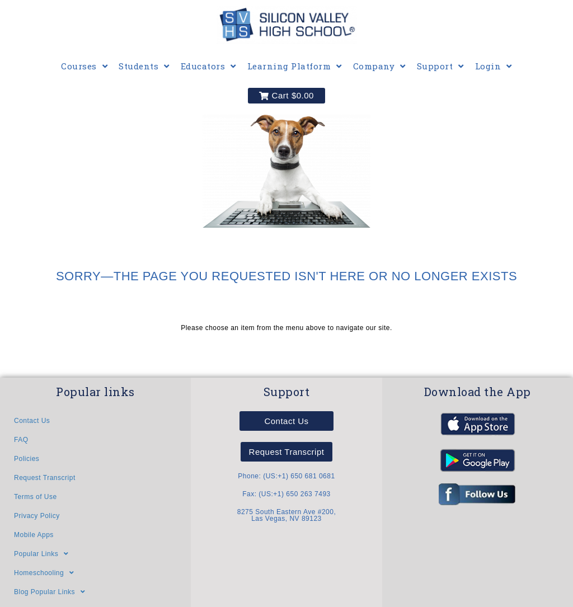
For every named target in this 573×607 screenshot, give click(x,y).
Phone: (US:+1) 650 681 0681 (286, 476)
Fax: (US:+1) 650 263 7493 (286, 494)
